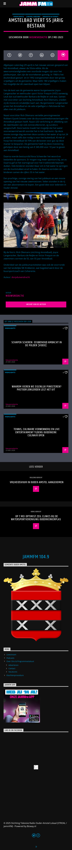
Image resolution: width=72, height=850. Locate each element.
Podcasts (10, 658)
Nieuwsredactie (38, 37)
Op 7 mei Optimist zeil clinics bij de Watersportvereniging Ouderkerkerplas (36, 518)
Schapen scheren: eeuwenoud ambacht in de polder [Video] (37, 344)
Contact (12, 668)
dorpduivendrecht (21, 277)
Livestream (11, 654)
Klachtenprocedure (15, 675)
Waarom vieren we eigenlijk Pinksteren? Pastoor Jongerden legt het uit (37, 388)
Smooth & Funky (50, 16)
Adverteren (13, 665)
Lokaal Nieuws (33, 16)
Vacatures (13, 671)
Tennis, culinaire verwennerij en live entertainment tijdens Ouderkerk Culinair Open (37, 432)
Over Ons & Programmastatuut (20, 661)
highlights (18, 16)
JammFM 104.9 (36, 557)
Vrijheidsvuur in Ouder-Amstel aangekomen (36, 482)
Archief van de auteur (36, 304)
